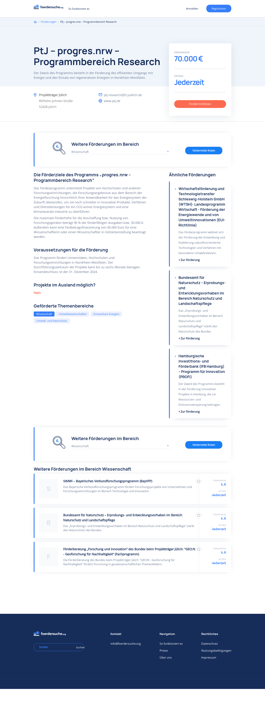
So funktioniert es (78, 8)
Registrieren (219, 8)
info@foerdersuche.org (125, 644)
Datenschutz (209, 644)
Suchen (78, 647)
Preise (164, 650)
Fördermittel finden (204, 150)
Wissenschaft (44, 314)
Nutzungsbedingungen (216, 650)
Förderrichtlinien (200, 104)
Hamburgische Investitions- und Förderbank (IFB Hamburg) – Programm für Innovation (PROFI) (202, 366)
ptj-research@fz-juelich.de (123, 95)
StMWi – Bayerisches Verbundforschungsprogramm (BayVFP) (107, 481)
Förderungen (48, 21)
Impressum (208, 657)
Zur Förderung (190, 260)
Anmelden (192, 8)
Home (35, 21)
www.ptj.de (112, 101)
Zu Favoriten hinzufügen (199, 481)
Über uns (166, 657)
